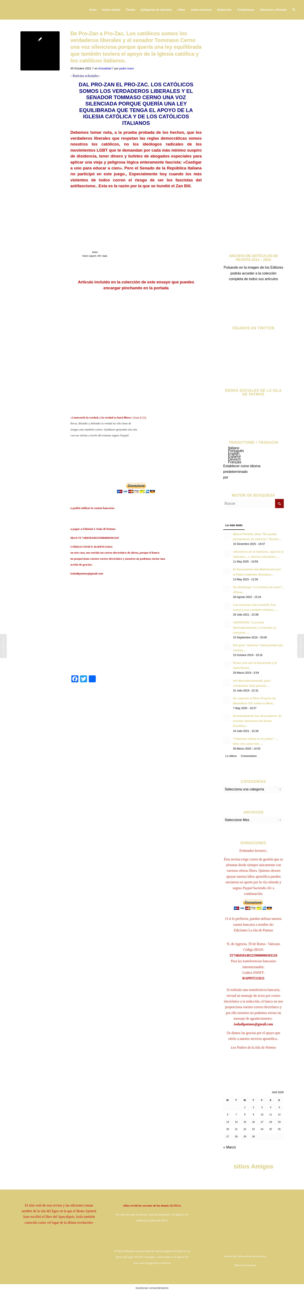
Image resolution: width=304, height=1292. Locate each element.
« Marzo (229, 1147)
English (233, 453)
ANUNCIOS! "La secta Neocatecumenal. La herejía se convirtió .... (254, 627)
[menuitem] (92, 10)
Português (236, 451)
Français (234, 462)
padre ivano (126, 68)
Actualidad (104, 68)
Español (234, 456)
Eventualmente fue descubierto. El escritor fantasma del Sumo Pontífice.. (257, 721)
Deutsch (234, 459)
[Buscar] (293, 10)
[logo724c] (35, 10)
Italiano (233, 448)
